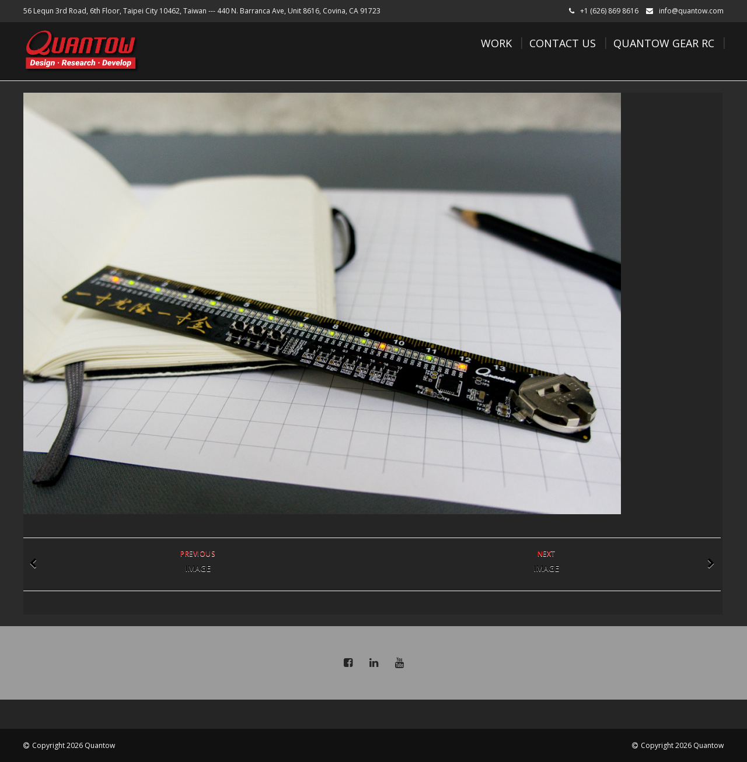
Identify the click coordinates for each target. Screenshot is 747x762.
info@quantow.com (691, 11)
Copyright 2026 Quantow (73, 745)
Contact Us (562, 43)
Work (496, 43)
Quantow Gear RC (663, 43)
